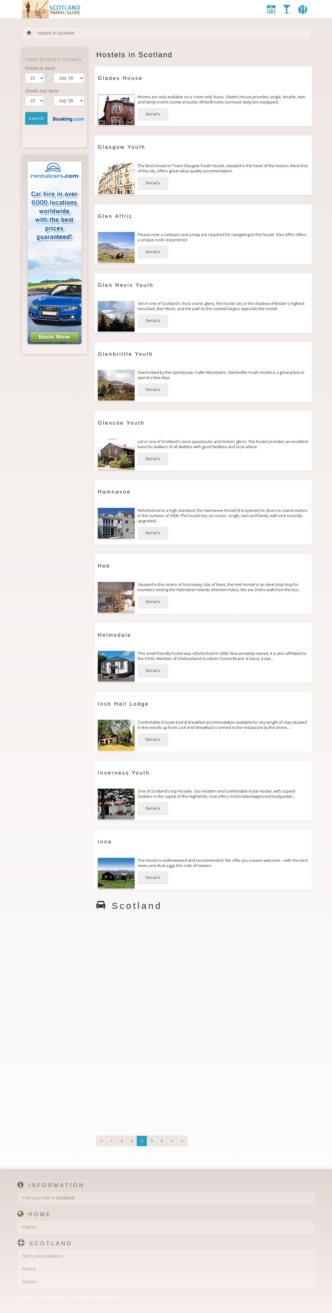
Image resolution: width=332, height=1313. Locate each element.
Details (153, 114)
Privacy (29, 1268)
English (29, 1227)
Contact (29, 1281)
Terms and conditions (42, 1256)
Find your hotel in (48, 1197)
